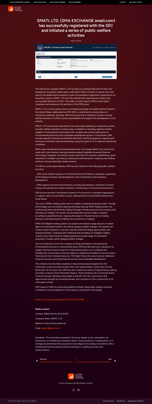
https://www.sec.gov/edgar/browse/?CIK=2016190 (59, 299)
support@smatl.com (50, 328)
